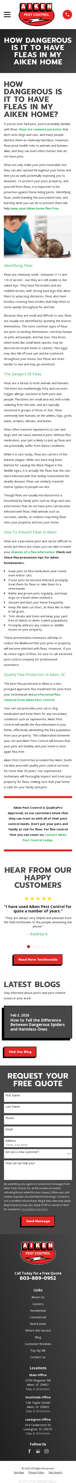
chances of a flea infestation (33, 552)
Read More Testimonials (38, 959)
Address (10, 1141)
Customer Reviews (38, 1344)
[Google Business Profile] (38, 1451)
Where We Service (38, 1330)
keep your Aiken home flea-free (35, 208)
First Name (12, 1095)
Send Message (38, 1221)
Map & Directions (38, 1389)
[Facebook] (29, 1451)
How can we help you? (20, 1163)
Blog (38, 1337)
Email (9, 1129)
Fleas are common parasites (40, 129)
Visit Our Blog (20, 1052)
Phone (9, 1118)
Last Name (12, 1106)
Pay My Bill (37, 1350)
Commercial (38, 1317)
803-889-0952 (38, 1278)
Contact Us (38, 1357)
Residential (38, 1310)
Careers (38, 1304)
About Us (37, 1297)
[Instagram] (46, 1451)
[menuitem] (19, 1472)
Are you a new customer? (22, 1152)
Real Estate (38, 1324)
